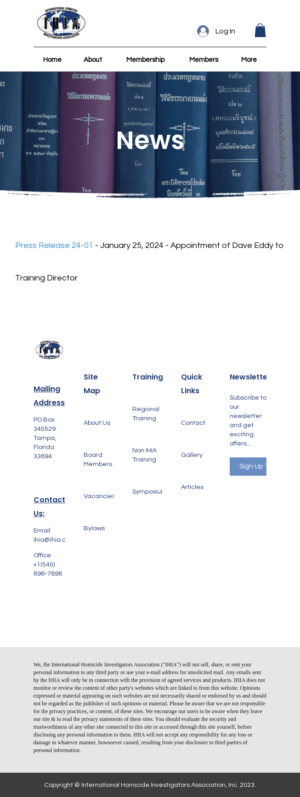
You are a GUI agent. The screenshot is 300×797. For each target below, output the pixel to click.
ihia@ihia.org (53, 540)
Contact (193, 423)
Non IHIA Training (144, 455)
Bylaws (94, 528)
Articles (192, 487)
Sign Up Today (261, 466)
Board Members (98, 459)
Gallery (192, 455)
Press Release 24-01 (54, 245)
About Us (97, 423)
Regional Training (145, 414)
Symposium (149, 492)
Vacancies (99, 496)
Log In (225, 31)
